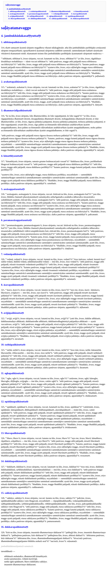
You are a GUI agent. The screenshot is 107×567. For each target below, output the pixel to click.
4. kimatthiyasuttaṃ (81, 11)
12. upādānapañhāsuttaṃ (74, 16)
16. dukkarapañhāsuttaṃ (79, 19)
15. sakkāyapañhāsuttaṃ (58, 19)
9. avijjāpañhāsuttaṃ (16, 16)
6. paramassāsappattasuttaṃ (37, 14)
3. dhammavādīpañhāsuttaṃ (60, 11)
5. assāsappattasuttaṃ (16, 14)
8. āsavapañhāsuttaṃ (79, 14)
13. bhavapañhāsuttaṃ (16, 19)
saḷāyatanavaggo (12, 5)
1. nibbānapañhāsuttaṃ (16, 11)
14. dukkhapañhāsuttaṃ (37, 19)
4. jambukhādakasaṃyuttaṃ (19, 9)
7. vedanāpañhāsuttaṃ (60, 14)
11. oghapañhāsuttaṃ (54, 16)
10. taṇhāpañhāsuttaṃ (35, 16)
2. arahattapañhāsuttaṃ (37, 11)
